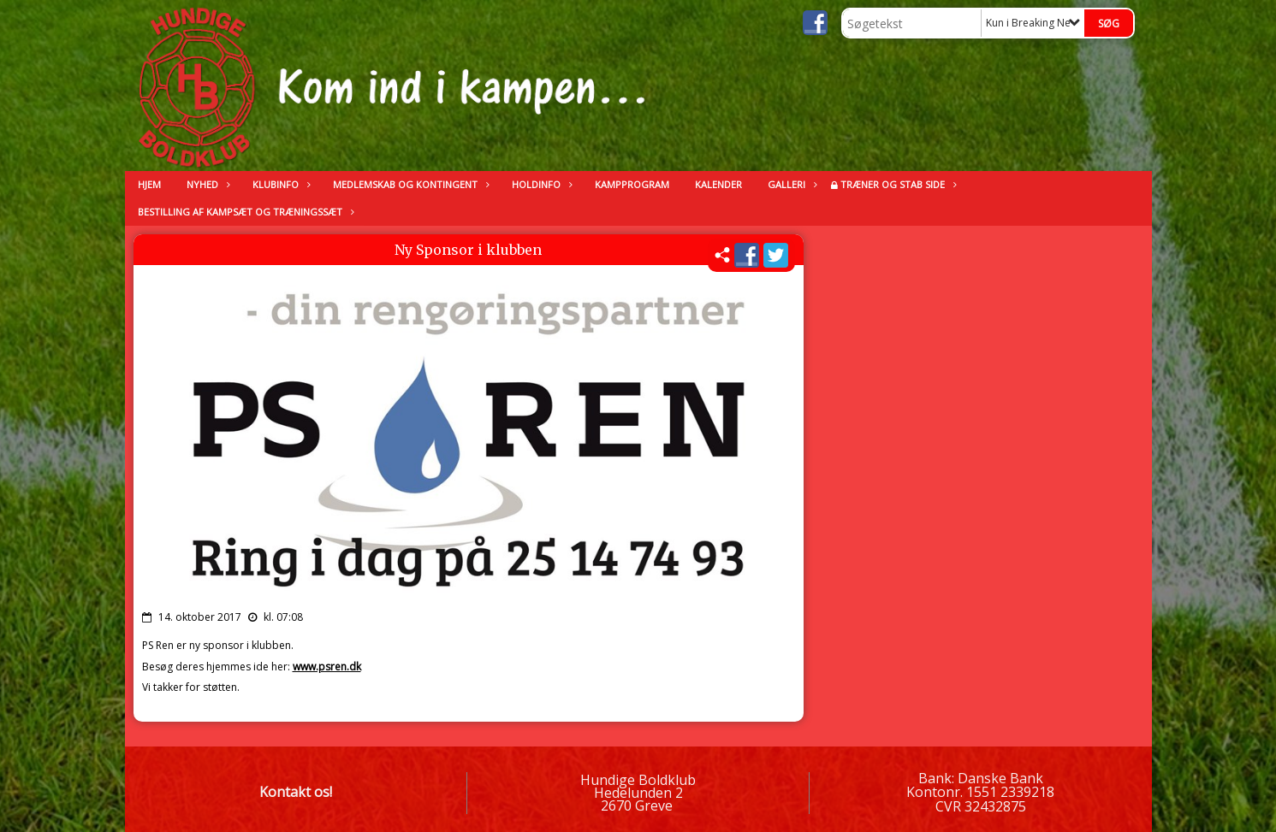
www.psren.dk (327, 666)
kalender (718, 184)
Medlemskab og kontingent (409, 184)
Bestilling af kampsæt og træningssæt (244, 211)
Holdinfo (540, 184)
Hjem (149, 184)
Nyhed (207, 184)
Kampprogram (632, 184)
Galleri (791, 184)
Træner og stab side (896, 184)
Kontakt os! (295, 791)
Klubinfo (279, 184)
